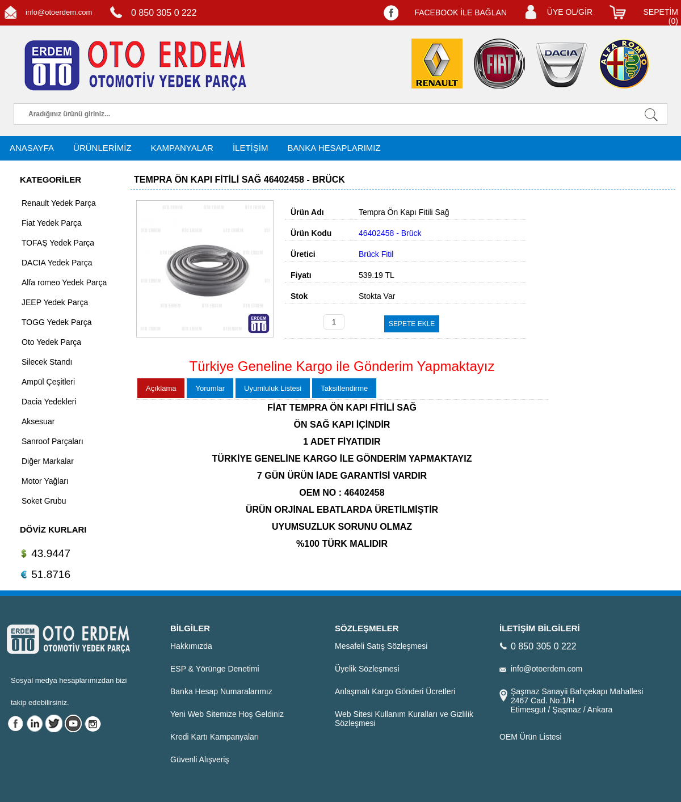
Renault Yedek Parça (59, 203)
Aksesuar (38, 421)
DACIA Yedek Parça (57, 262)
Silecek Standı (47, 361)
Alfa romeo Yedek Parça (64, 282)
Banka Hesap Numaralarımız (221, 691)
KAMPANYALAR (182, 148)
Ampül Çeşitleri (48, 381)
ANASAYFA (32, 148)
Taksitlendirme (344, 388)
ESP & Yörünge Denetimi (214, 668)
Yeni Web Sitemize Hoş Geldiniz (227, 714)
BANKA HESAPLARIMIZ (333, 148)
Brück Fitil (376, 254)
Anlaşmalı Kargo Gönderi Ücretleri (395, 691)
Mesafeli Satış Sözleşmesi (381, 646)
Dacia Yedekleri (49, 401)
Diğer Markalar (48, 461)
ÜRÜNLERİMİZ (102, 148)
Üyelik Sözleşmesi (367, 668)
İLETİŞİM (250, 148)
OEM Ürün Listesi (530, 736)
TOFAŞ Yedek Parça (58, 242)
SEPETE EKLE (412, 324)
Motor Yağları (45, 481)
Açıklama (161, 388)
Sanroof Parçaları (52, 441)
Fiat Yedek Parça (52, 222)
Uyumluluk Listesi (272, 388)
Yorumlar (210, 388)
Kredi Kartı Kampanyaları (214, 736)
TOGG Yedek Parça (56, 322)
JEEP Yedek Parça (55, 302)
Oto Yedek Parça (51, 342)
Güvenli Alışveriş (199, 759)
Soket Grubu (44, 500)
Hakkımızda (191, 646)
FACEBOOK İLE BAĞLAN (460, 12)
